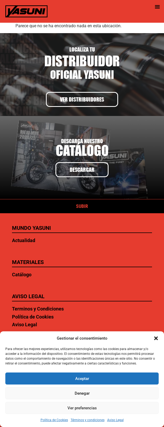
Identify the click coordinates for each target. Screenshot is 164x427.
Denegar (82, 393)
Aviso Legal (115, 420)
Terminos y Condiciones (38, 309)
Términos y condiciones (88, 420)
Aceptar (82, 378)
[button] (156, 338)
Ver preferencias (82, 408)
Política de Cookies (54, 420)
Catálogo (21, 274)
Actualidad (23, 240)
